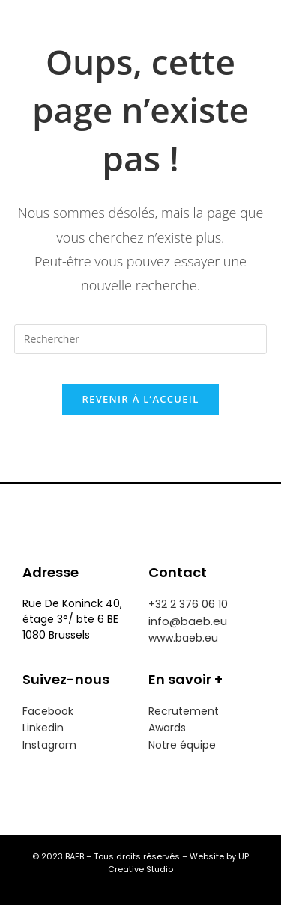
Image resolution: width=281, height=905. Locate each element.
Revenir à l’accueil (140, 399)
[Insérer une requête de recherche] (141, 339)
